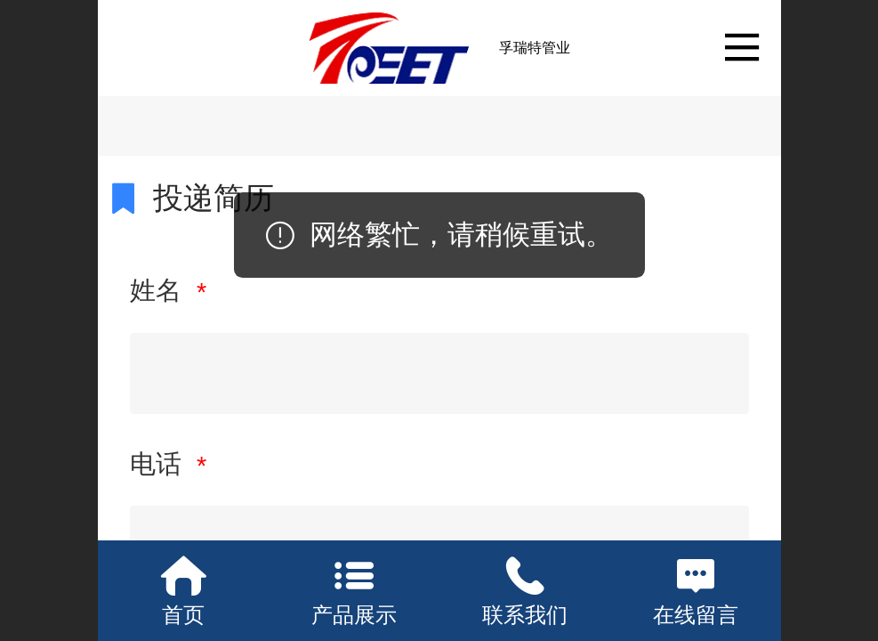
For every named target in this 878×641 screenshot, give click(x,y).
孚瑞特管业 (534, 47)
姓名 (159, 290)
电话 (159, 464)
